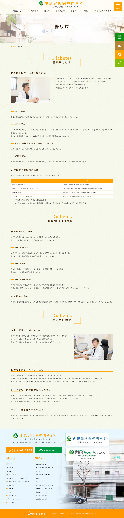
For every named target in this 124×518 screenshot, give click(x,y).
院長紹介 (10, 471)
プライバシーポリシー (14, 499)
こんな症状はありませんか (45, 468)
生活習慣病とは (41, 464)
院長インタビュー (13, 475)
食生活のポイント (42, 492)
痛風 (86, 12)
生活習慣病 (34, 12)
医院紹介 (10, 468)
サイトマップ (11, 502)
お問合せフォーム (13, 495)
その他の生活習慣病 (103, 12)
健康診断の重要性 (42, 499)
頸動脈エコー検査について (45, 488)
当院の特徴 (11, 485)
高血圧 (47, 12)
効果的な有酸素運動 (42, 495)
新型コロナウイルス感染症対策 (17, 478)
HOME (13, 46)
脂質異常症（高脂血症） (44, 475)
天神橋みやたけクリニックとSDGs (18, 481)
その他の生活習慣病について (45, 485)
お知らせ (10, 488)
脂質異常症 (60, 12)
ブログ (9, 492)
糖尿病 (73, 12)
